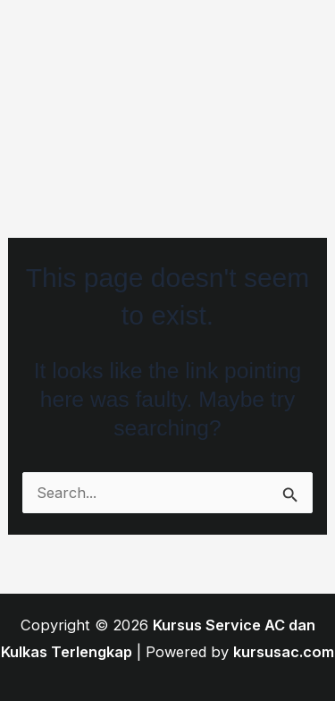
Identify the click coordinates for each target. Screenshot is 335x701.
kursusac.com (283, 652)
